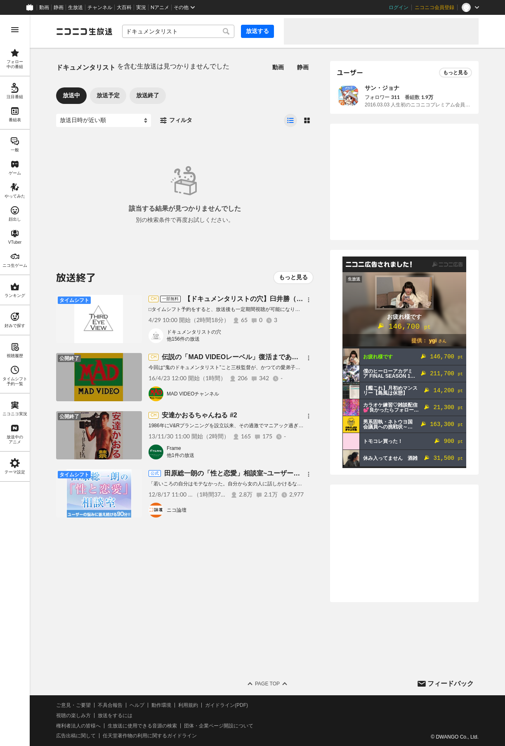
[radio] (290, 120)
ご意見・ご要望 (73, 705)
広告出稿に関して (76, 736)
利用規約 (188, 705)
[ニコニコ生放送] (84, 31)
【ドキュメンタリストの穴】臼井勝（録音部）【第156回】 (272, 298)
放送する (257, 31)
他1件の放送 (180, 455)
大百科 (124, 7)
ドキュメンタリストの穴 (194, 332)
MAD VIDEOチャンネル (193, 394)
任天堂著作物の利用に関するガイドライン (150, 735)
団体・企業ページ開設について (218, 725)
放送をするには (115, 715)
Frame (174, 448)
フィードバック (450, 683)
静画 (59, 7)
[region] (15, 380)
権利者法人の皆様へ (78, 726)
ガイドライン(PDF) (226, 705)
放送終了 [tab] (147, 95)
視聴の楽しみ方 (73, 715)
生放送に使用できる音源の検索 (142, 725)
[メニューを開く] (15, 29)
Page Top (267, 684)
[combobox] (178, 31)
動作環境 (161, 705)
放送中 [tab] (71, 95)
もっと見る (293, 277)
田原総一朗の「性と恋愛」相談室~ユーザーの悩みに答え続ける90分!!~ (269, 473)
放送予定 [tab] (108, 95)
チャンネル (99, 7)
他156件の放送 (183, 339)
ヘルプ (137, 705)
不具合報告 (110, 705)
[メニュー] (309, 300)
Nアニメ (160, 7)
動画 (44, 7)
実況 (141, 7)
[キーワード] (178, 31)
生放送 (75, 7)
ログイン (398, 7)
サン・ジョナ (382, 88)
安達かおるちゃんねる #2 (199, 415)
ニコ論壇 (176, 510)
